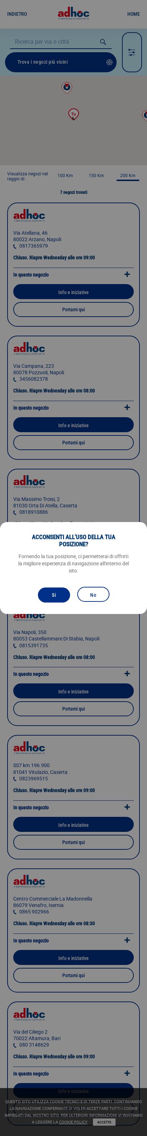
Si (54, 595)
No (93, 595)
